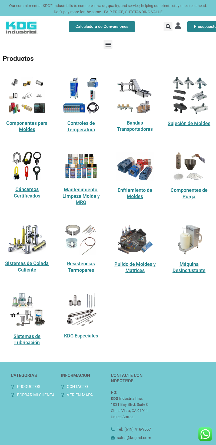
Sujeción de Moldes (189, 123)
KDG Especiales (81, 336)
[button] (168, 26)
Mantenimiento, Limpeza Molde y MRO (81, 196)
